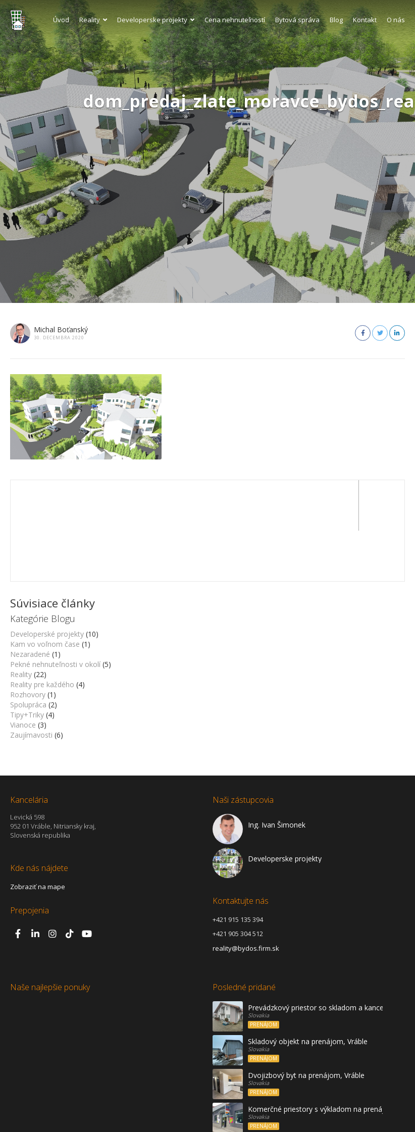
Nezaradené (30, 603)
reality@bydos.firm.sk (246, 897)
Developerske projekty (155, 19)
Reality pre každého (42, 634)
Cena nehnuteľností (234, 19)
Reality (93, 19)
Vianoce (23, 674)
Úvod (61, 19)
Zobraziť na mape (37, 836)
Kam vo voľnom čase (45, 593)
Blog (336, 19)
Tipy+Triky (27, 664)
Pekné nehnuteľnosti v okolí (55, 614)
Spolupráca (28, 654)
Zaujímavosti (31, 684)
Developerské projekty (47, 583)
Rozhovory (27, 644)
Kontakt (365, 19)
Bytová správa (297, 19)
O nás (396, 19)
